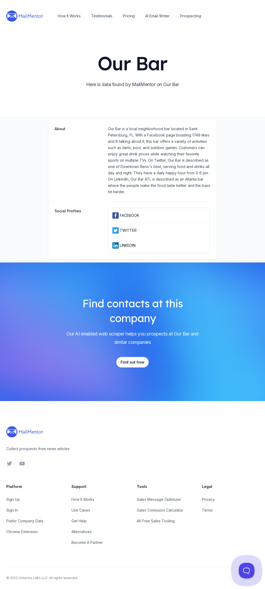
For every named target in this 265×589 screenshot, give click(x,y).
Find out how (132, 362)
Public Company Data (24, 521)
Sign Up (13, 499)
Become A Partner (87, 542)
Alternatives (81, 531)
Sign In (12, 510)
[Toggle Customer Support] (246, 570)
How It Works (69, 16)
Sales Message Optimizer (159, 499)
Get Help (79, 521)
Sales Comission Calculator (160, 510)
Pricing (129, 16)
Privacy (208, 499)
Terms (207, 510)
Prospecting (190, 16)
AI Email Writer (157, 16)
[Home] (24, 16)
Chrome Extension (22, 531)
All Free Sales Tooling (156, 521)
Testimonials (101, 16)
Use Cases (80, 510)
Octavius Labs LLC (33, 578)
